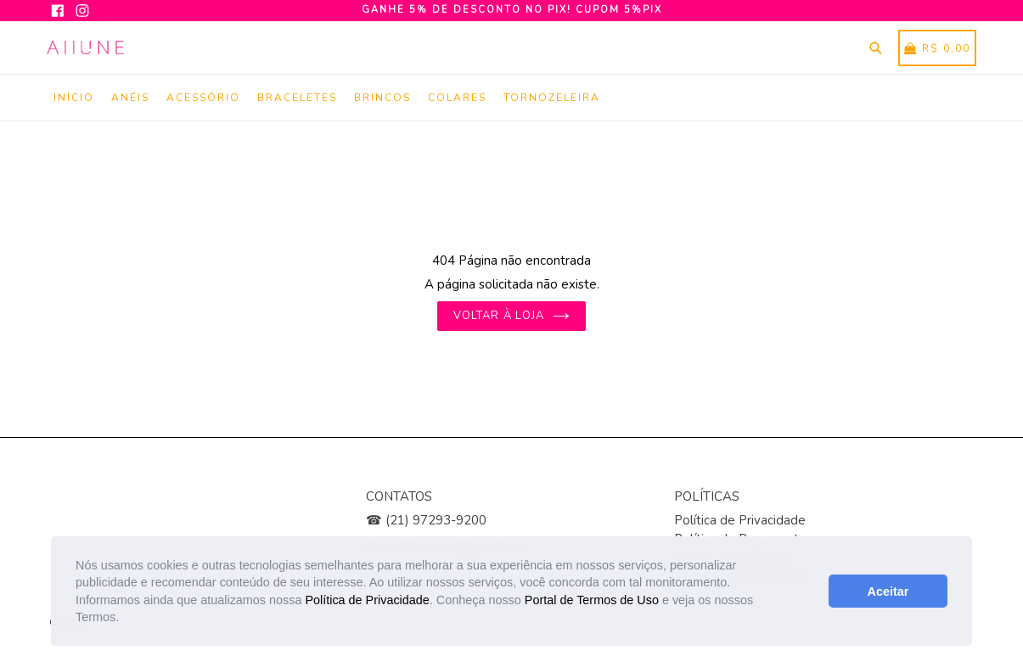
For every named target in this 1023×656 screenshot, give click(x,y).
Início (73, 97)
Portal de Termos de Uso (592, 600)
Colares (457, 97)
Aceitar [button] (888, 591)
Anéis (130, 97)
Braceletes (297, 97)
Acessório (203, 97)
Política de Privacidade (367, 600)
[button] (124, 618)
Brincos (382, 97)
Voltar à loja (511, 315)
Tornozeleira (551, 97)
